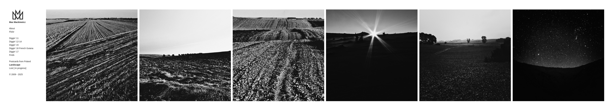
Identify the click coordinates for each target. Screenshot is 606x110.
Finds (11, 55)
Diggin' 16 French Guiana (21, 48)
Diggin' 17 (14, 51)
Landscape (14, 65)
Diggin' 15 (14, 45)
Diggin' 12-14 (15, 41)
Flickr (11, 32)
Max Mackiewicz (17, 22)
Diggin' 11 (14, 38)
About (12, 28)
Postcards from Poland (20, 61)
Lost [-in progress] (17, 68)
